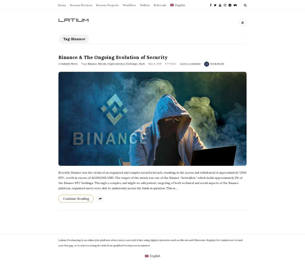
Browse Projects (107, 5)
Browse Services (81, 5)
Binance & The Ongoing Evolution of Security (113, 57)
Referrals (160, 5)
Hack (142, 63)
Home (62, 5)
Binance (92, 63)
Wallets (145, 5)
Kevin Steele (217, 63)
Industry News (69, 63)
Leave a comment (190, 63)
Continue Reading (76, 199)
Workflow (129, 5)
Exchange (132, 63)
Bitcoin (102, 63)
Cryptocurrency (116, 63)
